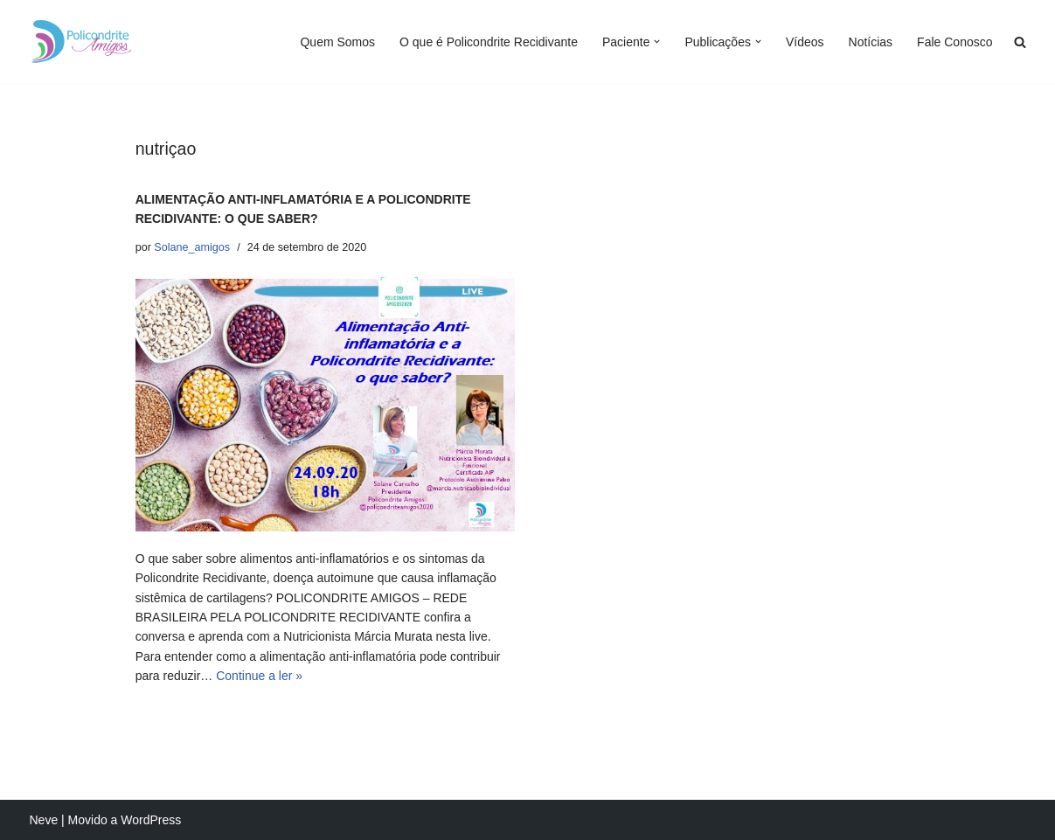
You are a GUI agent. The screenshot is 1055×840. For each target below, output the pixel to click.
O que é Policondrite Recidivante (488, 42)
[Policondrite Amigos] (82, 41)
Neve (44, 820)
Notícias (871, 42)
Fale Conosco (954, 42)
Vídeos (805, 42)
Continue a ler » (259, 676)
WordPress (151, 820)
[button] (657, 41)
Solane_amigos (192, 247)
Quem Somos (337, 42)
